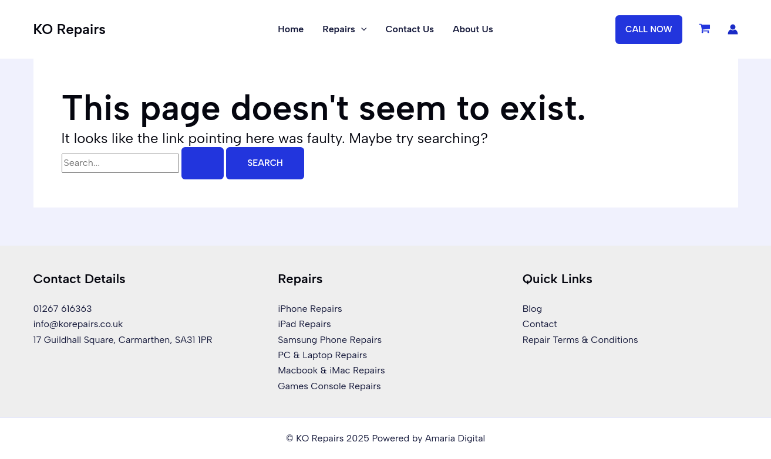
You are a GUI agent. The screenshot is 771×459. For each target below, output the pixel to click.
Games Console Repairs (329, 386)
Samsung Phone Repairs (330, 339)
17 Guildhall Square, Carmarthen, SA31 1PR (123, 339)
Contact (540, 323)
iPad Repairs (304, 323)
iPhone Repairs (310, 308)
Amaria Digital (455, 438)
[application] (361, 29)
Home (291, 29)
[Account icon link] (733, 29)
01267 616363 (62, 308)
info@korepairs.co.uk (78, 323)
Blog (532, 308)
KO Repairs (69, 29)
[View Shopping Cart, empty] (705, 29)
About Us (473, 29)
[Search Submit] (202, 163)
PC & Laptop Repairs (322, 355)
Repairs (344, 29)
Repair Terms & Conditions (580, 339)
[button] (648, 29)
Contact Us (409, 29)
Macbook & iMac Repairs (331, 370)
